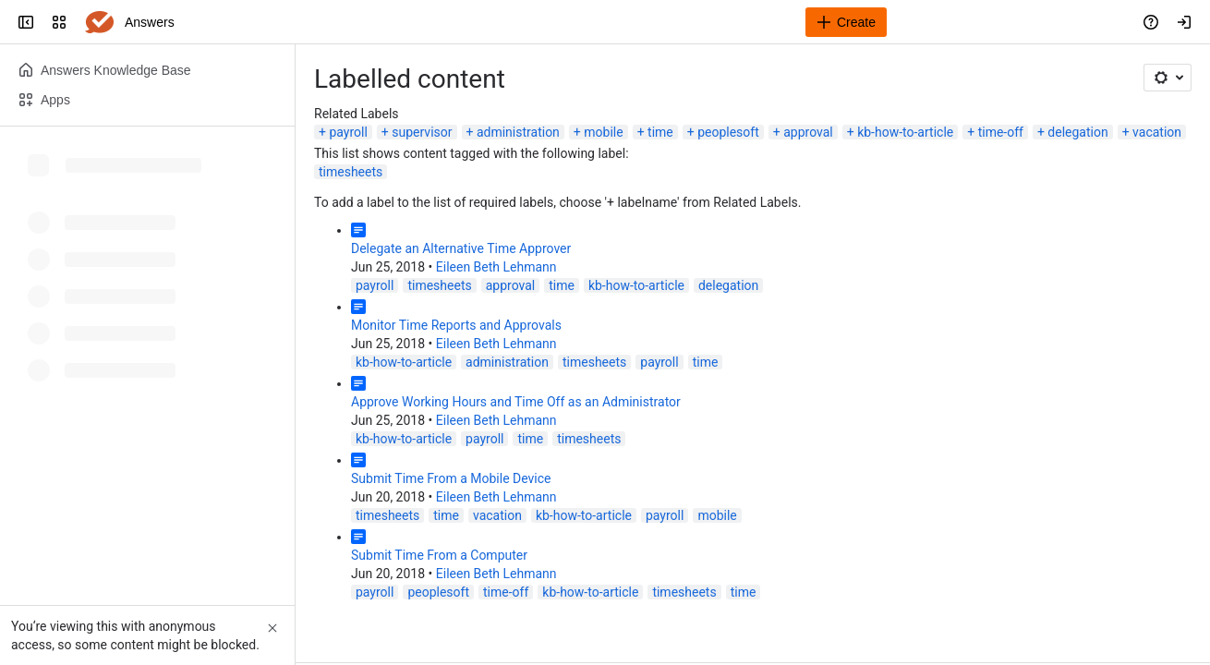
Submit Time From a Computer (439, 555)
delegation (1077, 132)
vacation (1156, 132)
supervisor (422, 132)
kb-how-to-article (905, 132)
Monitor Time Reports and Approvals (456, 325)
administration (518, 132)
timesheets (350, 171)
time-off (1000, 132)
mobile (603, 132)
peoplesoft (728, 132)
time (660, 132)
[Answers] (99, 22)
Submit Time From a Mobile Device (451, 478)
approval (808, 132)
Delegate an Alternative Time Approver (461, 248)
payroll (348, 132)
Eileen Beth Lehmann (496, 267)
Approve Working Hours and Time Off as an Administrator (516, 401)
